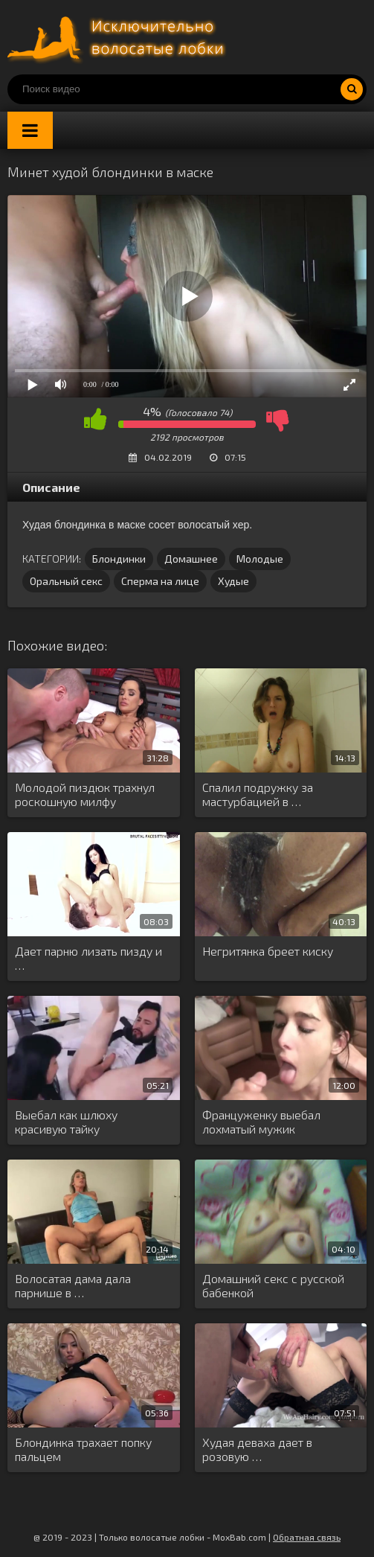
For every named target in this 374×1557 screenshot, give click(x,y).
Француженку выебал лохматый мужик (261, 1121)
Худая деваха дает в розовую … (257, 1449)
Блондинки (119, 558)
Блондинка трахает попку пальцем (83, 1449)
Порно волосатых (118, 37)
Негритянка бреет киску (267, 951)
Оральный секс (66, 581)
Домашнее (191, 558)
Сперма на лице (160, 581)
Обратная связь (307, 1537)
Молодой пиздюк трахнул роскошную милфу (85, 794)
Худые (233, 581)
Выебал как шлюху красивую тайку (66, 1121)
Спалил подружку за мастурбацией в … (257, 794)
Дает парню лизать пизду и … (88, 958)
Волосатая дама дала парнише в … (73, 1285)
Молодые (259, 558)
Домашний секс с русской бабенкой (273, 1285)
